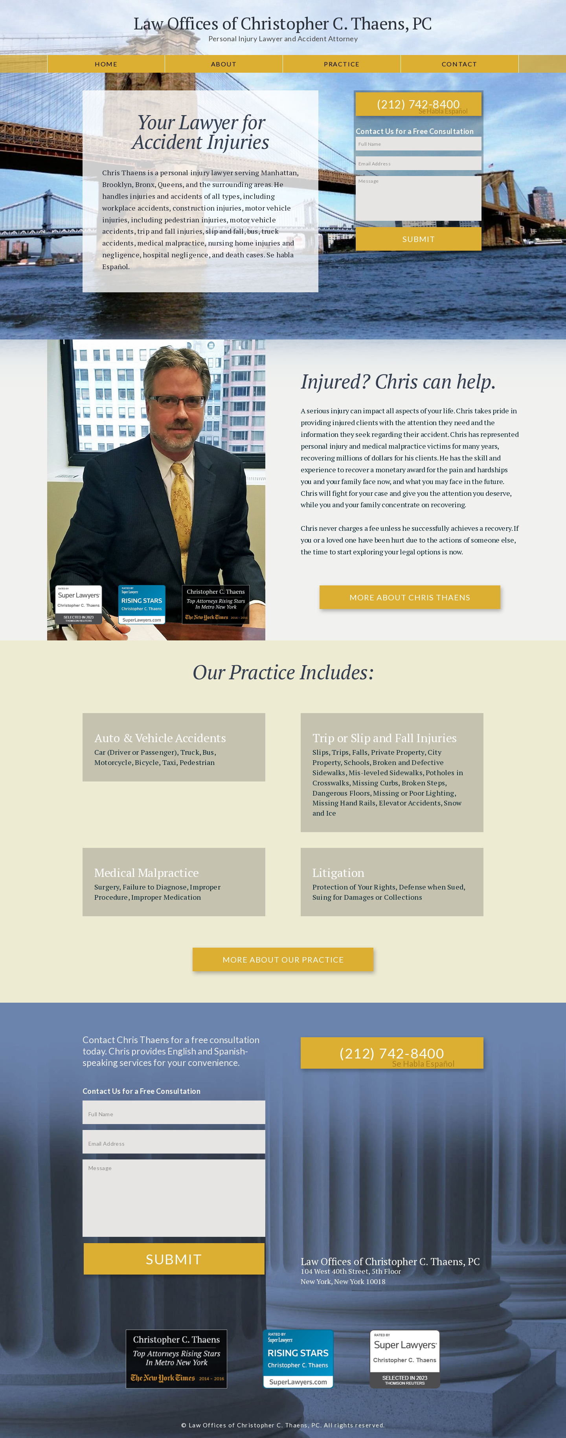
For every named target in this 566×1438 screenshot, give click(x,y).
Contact (460, 64)
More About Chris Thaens (409, 597)
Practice (342, 64)
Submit (418, 239)
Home (106, 64)
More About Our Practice (283, 959)
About (224, 64)
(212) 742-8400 (418, 104)
